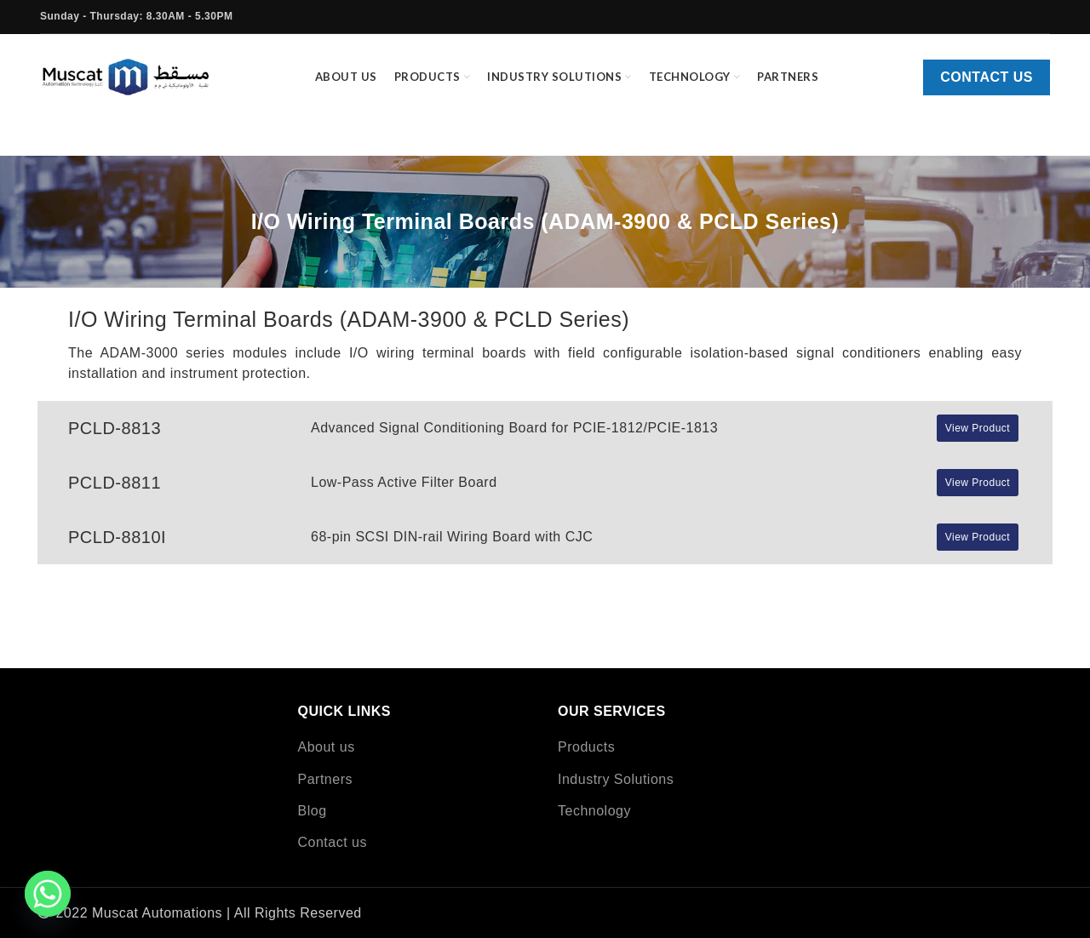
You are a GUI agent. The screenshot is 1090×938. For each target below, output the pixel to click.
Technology (594, 811)
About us (326, 747)
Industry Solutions (616, 779)
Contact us (986, 78)
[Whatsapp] (48, 894)
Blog (312, 811)
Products (586, 747)
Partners (325, 779)
